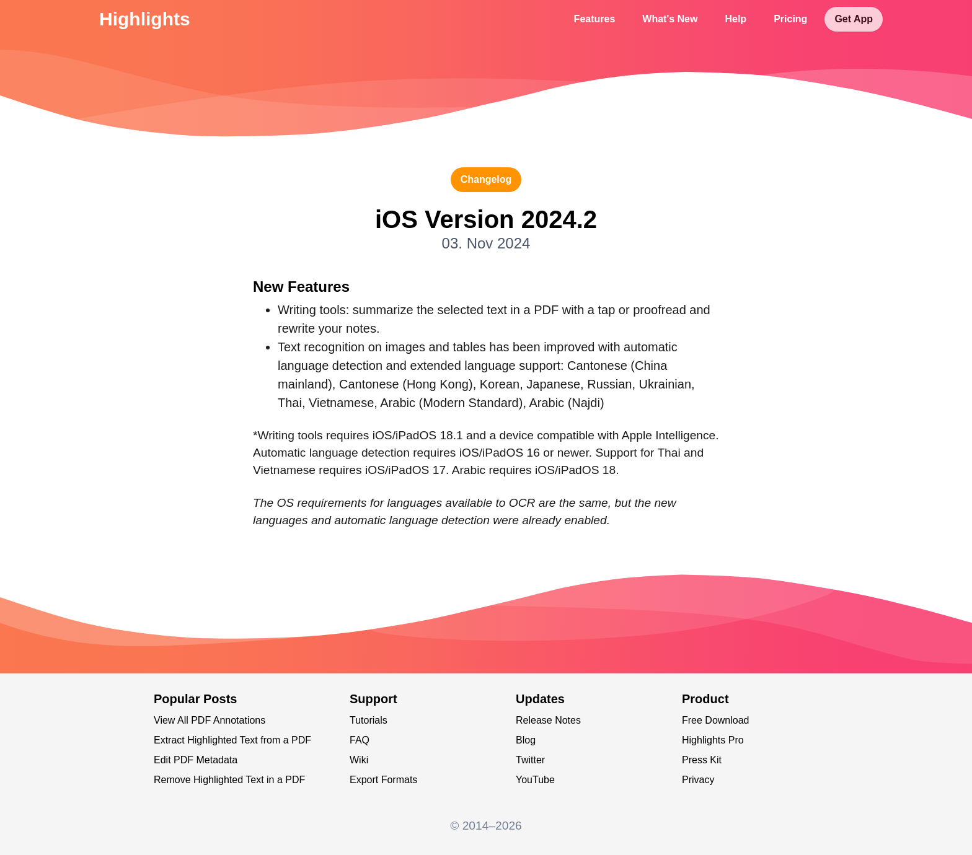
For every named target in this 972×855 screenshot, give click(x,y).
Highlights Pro (713, 740)
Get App (853, 19)
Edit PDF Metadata (195, 760)
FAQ (359, 740)
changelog (486, 179)
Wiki (359, 760)
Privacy (698, 779)
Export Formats (383, 779)
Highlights (144, 19)
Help (735, 19)
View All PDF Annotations (209, 720)
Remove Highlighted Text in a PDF (229, 779)
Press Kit (702, 760)
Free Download (715, 720)
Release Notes (548, 720)
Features (595, 19)
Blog (526, 740)
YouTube (535, 779)
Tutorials (368, 720)
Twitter (530, 760)
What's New (669, 19)
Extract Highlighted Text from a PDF (232, 740)
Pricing (790, 19)
